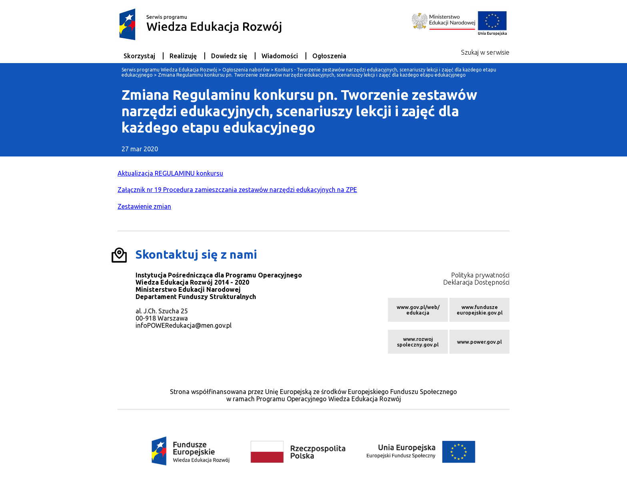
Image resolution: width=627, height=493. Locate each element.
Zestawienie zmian (144, 206)
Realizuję (183, 55)
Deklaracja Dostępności (476, 282)
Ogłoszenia (329, 55)
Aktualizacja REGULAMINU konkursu (170, 173)
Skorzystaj (139, 55)
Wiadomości (280, 55)
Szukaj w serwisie (485, 52)
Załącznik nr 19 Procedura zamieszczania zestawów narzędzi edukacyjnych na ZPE (237, 189)
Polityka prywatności (480, 275)
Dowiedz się (229, 55)
